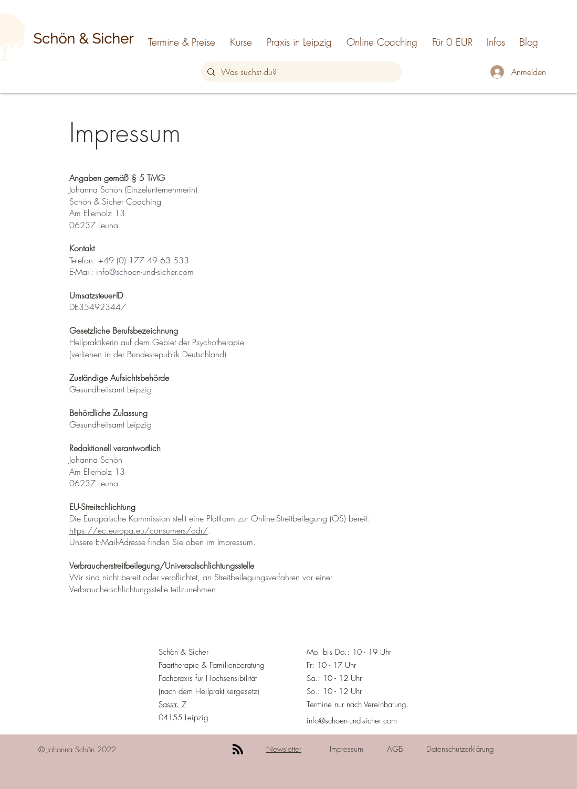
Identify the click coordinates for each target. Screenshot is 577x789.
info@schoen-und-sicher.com (145, 272)
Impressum (346, 749)
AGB (395, 749)
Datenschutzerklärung (460, 749)
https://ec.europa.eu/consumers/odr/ (138, 530)
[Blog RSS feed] (238, 749)
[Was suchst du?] (300, 71)
